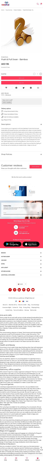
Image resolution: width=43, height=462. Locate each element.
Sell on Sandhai (7, 102)
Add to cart (21, 78)
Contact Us (15, 307)
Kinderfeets (4, 57)
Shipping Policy (35, 307)
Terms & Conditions (18, 310)
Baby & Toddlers (17, 10)
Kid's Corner (8, 95)
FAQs (20, 307)
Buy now (21, 82)
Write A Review (35, 166)
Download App (35, 304)
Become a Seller (22, 304)
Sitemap (26, 310)
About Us (5, 304)
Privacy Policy (26, 307)
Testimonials (33, 310)
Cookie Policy (9, 310)
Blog (29, 304)
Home (2, 10)
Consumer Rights (6, 307)
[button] (37, 4)
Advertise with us (13, 304)
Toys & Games (9, 10)
